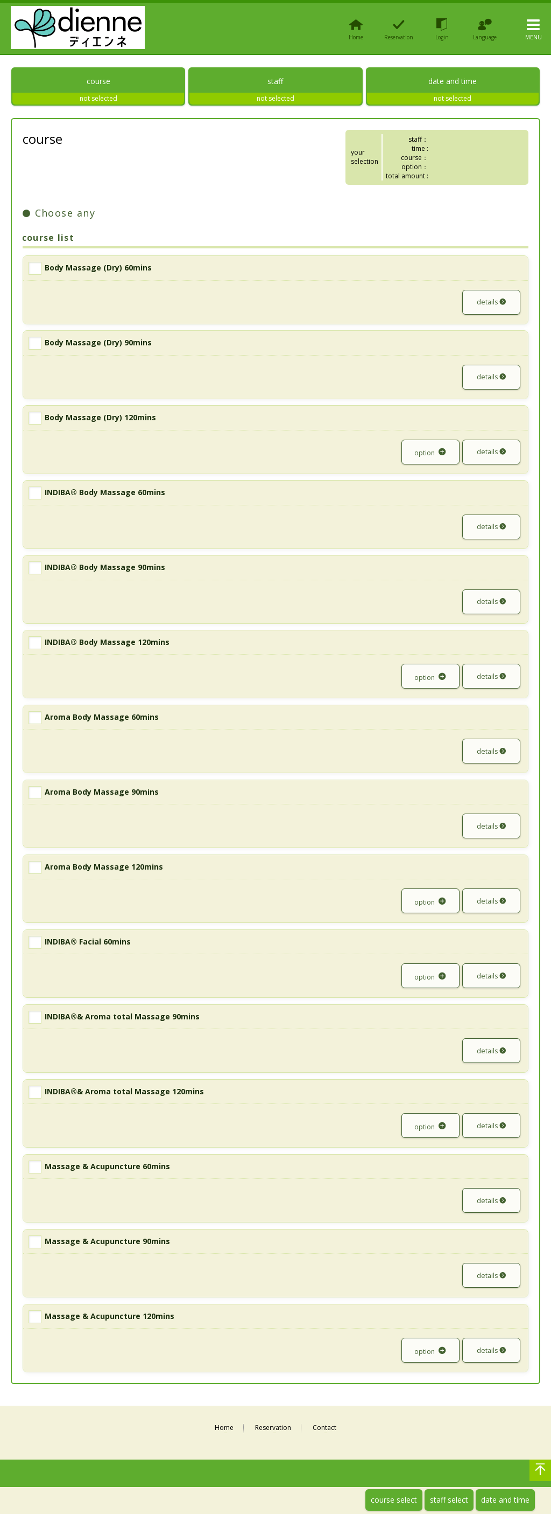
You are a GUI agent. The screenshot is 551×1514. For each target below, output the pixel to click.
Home (224, 1434)
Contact (324, 1434)
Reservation (273, 1434)
